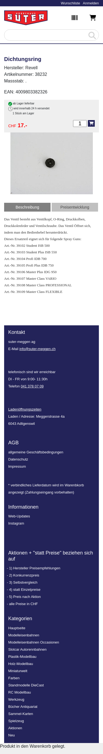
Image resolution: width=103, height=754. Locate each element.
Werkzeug (16, 699)
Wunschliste (70, 3)
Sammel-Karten (20, 714)
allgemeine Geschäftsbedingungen (35, 452)
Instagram (16, 523)
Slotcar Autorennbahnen (27, 649)
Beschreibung (27, 207)
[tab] (27, 207)
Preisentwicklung (74, 207)
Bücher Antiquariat (22, 707)
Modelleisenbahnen (23, 635)
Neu (11, 735)
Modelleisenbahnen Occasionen (33, 642)
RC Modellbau (19, 692)
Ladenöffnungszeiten (24, 409)
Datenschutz (18, 459)
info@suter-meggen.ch (37, 349)
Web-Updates (19, 516)
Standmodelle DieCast (26, 685)
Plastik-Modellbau (22, 657)
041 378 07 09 (32, 386)
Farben (14, 678)
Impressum (17, 466)
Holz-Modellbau (20, 664)
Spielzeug (16, 721)
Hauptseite (16, 628)
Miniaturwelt (17, 671)
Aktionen (15, 728)
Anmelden (91, 3)
